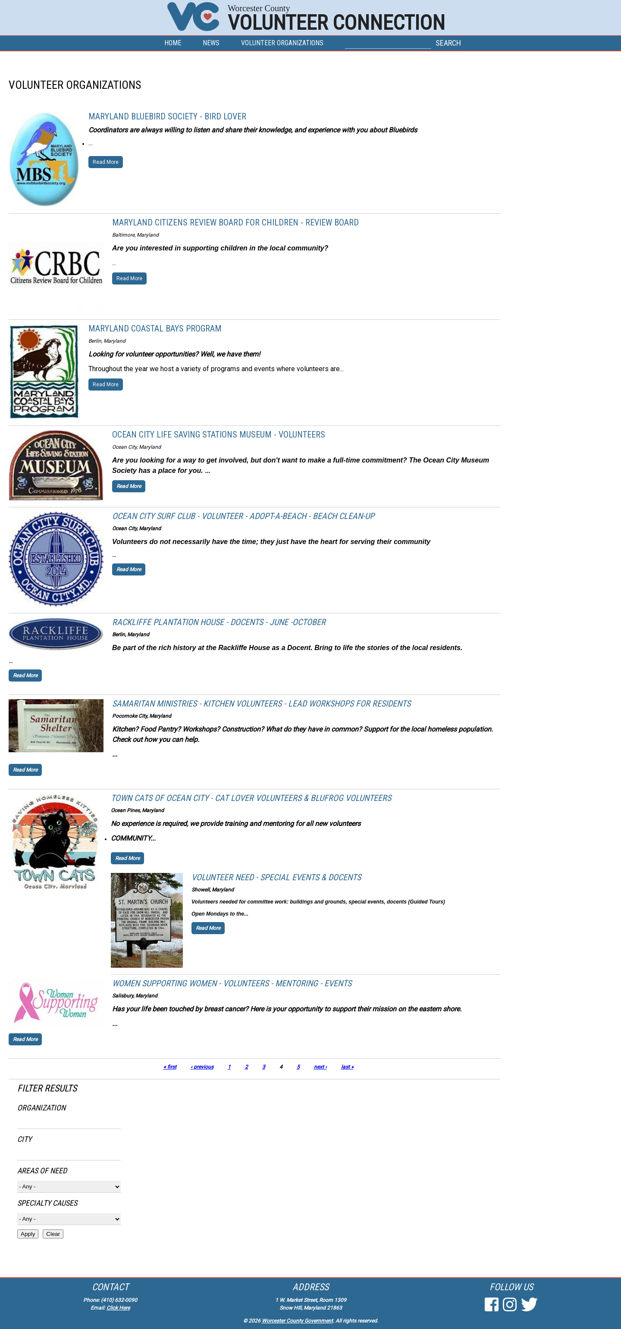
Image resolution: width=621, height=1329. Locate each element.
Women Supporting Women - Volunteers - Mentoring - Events (231, 983)
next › (320, 1067)
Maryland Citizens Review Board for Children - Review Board (235, 222)
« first (169, 1067)
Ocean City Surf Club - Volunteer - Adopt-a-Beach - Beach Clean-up (243, 516)
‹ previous (202, 1067)
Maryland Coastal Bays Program (155, 328)
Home (172, 43)
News (211, 43)
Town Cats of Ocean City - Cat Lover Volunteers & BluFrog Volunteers (251, 798)
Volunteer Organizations (282, 43)
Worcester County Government (297, 1321)
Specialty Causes (47, 1202)
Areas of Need (42, 1170)
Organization (41, 1107)
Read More (106, 162)
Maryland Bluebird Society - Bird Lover (167, 116)
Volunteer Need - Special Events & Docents (276, 877)
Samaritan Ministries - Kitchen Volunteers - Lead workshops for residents (261, 703)
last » (347, 1067)
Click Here (118, 1308)
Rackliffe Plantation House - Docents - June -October (219, 622)
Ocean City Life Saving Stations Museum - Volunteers (218, 434)
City (24, 1139)
